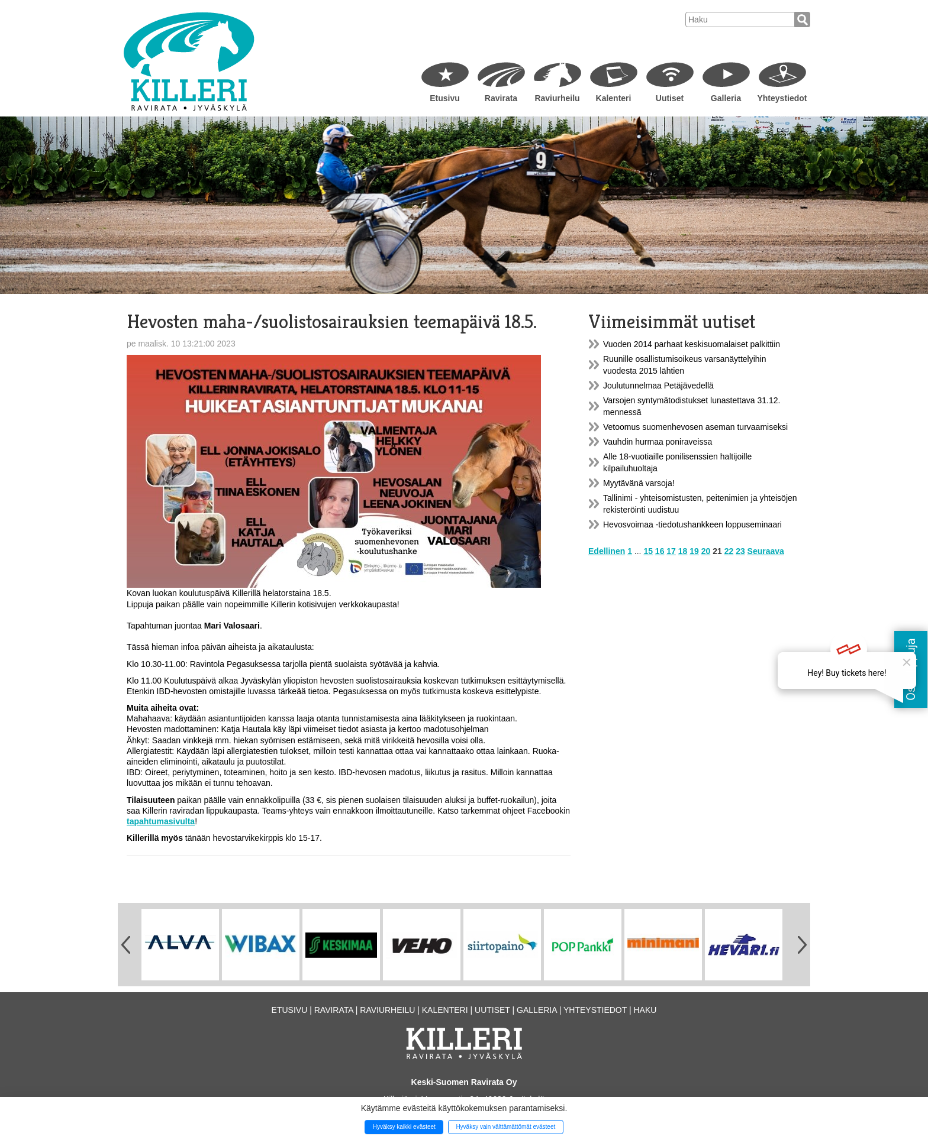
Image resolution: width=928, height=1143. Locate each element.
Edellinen (606, 551)
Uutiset (670, 98)
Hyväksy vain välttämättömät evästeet (505, 1126)
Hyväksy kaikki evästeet (404, 1126)
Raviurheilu (556, 98)
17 (671, 551)
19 (694, 551)
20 (706, 551)
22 (729, 551)
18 (683, 551)
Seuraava (765, 551)
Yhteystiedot (782, 98)
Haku (644, 1010)
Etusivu (445, 98)
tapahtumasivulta (161, 821)
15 (648, 551)
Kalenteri (613, 98)
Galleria (726, 98)
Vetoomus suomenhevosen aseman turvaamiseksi (695, 427)
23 (740, 551)
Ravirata (501, 98)
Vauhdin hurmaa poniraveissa (657, 441)
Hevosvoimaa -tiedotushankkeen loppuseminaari (692, 524)
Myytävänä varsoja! (639, 483)
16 (660, 551)
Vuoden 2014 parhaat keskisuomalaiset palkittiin (691, 344)
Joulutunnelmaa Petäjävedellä (658, 385)
